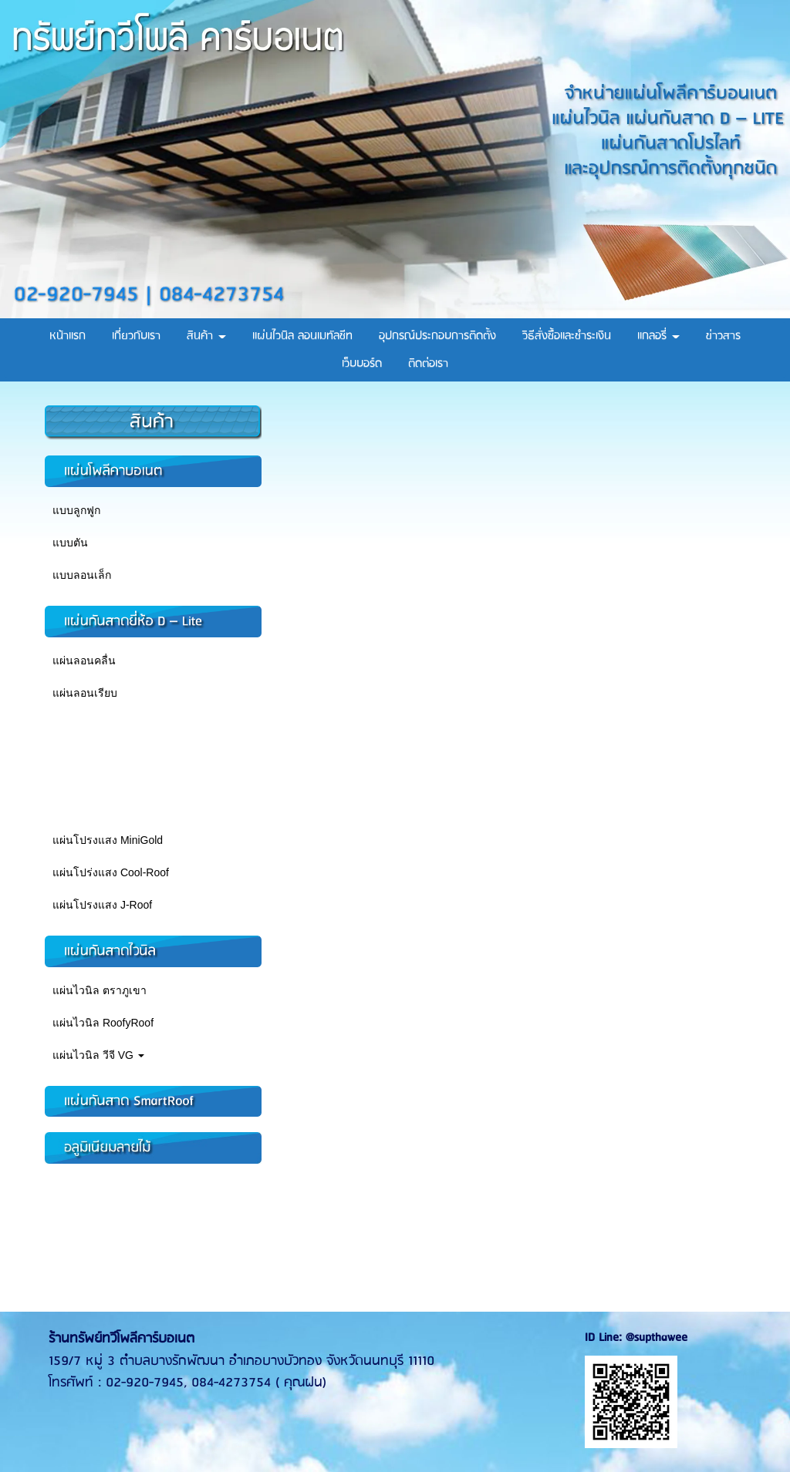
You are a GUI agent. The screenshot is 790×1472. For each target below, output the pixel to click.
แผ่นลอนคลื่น (84, 660)
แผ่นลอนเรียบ (84, 693)
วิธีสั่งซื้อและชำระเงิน (566, 336)
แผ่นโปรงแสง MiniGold (107, 840)
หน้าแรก (67, 336)
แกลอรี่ (658, 336)
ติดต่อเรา (428, 364)
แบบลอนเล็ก (81, 575)
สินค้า (206, 336)
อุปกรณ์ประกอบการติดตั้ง (437, 336)
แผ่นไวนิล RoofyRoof (103, 1023)
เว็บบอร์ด (362, 364)
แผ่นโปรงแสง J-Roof (102, 905)
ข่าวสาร (723, 336)
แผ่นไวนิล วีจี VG (98, 1055)
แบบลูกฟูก (76, 510)
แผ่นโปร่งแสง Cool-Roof (110, 872)
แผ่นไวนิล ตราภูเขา (99, 990)
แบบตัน (70, 542)
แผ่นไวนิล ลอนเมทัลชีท (302, 336)
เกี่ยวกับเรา (136, 336)
